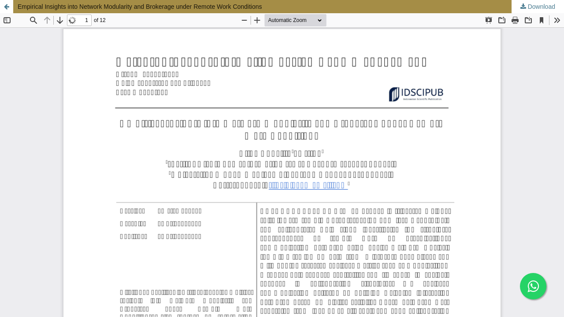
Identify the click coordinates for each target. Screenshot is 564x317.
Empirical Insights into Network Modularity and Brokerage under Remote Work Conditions (140, 6)
